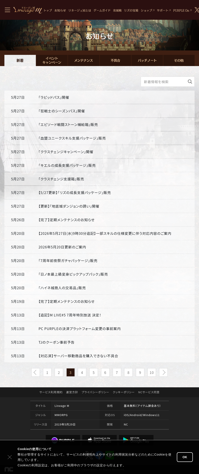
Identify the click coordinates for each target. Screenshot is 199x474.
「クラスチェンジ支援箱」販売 (61, 178)
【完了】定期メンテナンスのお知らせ (66, 219)
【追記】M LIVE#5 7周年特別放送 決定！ (69, 315)
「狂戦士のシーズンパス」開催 (61, 110)
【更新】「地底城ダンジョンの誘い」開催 (68, 206)
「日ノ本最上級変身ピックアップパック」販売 (73, 274)
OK (185, 457)
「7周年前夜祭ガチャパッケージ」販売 (67, 260)
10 (152, 372)
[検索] (190, 81)
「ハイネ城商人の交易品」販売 (62, 287)
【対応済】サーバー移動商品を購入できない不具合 (78, 355)
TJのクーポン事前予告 (56, 342)
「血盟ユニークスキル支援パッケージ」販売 (72, 138)
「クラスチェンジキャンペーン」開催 (65, 151)
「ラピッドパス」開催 (53, 97)
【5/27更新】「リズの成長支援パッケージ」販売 (74, 192)
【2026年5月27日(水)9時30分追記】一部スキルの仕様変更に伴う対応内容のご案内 (104, 233)
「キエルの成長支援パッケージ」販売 (67, 165)
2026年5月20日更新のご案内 (62, 247)
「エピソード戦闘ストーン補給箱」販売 (68, 124)
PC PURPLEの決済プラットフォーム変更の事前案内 (79, 328)
